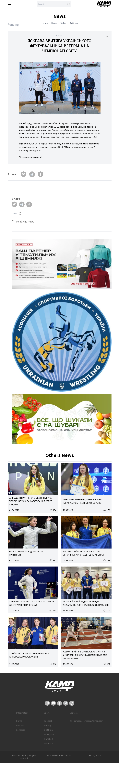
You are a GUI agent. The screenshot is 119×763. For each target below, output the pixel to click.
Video (63, 23)
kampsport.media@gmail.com (88, 720)
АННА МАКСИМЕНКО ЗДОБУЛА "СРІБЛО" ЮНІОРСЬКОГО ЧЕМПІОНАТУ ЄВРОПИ (83, 501)
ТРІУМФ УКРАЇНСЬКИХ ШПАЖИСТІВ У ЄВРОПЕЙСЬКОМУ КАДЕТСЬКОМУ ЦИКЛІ (83, 553)
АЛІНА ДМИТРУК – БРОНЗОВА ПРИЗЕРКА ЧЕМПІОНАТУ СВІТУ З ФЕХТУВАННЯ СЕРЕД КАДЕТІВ (30, 501)
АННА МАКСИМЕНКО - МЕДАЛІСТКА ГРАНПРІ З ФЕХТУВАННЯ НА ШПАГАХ (31, 603)
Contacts (20, 729)
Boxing (47, 725)
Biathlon (48, 729)
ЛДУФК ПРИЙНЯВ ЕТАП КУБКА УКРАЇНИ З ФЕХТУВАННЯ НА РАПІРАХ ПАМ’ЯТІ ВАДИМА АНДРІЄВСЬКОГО (85, 655)
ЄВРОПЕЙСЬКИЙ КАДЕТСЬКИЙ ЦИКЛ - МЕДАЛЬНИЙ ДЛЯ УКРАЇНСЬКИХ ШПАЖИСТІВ (86, 603)
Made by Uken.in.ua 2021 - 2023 (59, 755)
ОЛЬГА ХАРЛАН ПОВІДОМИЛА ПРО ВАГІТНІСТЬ (26, 553)
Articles (74, 23)
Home (44, 23)
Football (48, 720)
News (54, 23)
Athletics (48, 743)
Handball (48, 738)
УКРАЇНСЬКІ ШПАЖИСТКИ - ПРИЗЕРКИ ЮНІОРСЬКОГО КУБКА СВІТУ (29, 655)
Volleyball (49, 734)
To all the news (25, 221)
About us (20, 725)
